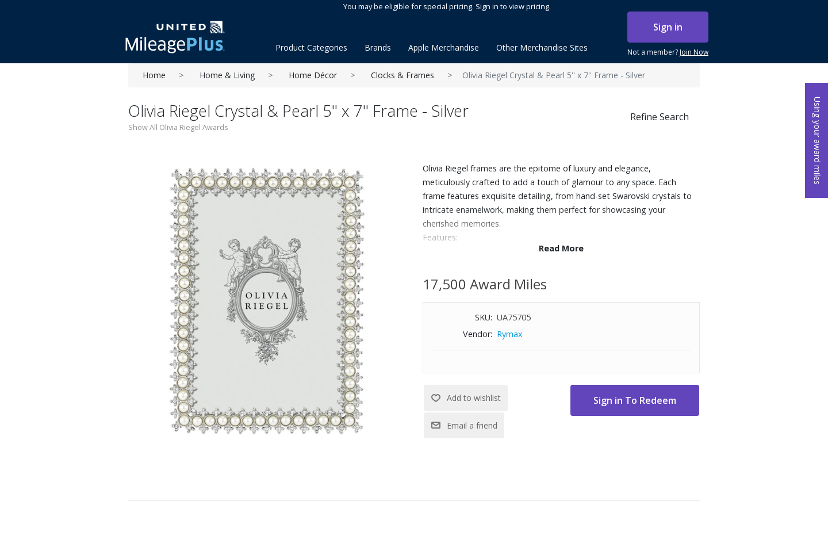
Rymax (510, 333)
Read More (561, 248)
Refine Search (659, 116)
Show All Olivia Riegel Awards (178, 127)
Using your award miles (817, 141)
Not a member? (667, 52)
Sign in (668, 27)
